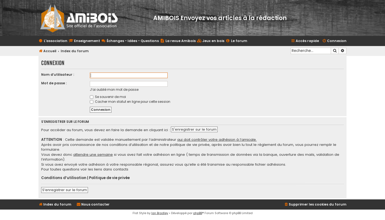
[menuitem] (210, 41)
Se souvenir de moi (108, 96)
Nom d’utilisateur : (57, 74)
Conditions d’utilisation (63, 178)
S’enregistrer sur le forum (64, 189)
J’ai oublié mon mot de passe (114, 90)
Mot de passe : (54, 83)
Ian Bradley (159, 213)
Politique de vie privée (109, 178)
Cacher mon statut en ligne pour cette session (130, 101)
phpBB (197, 213)
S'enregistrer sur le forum (194, 129)
